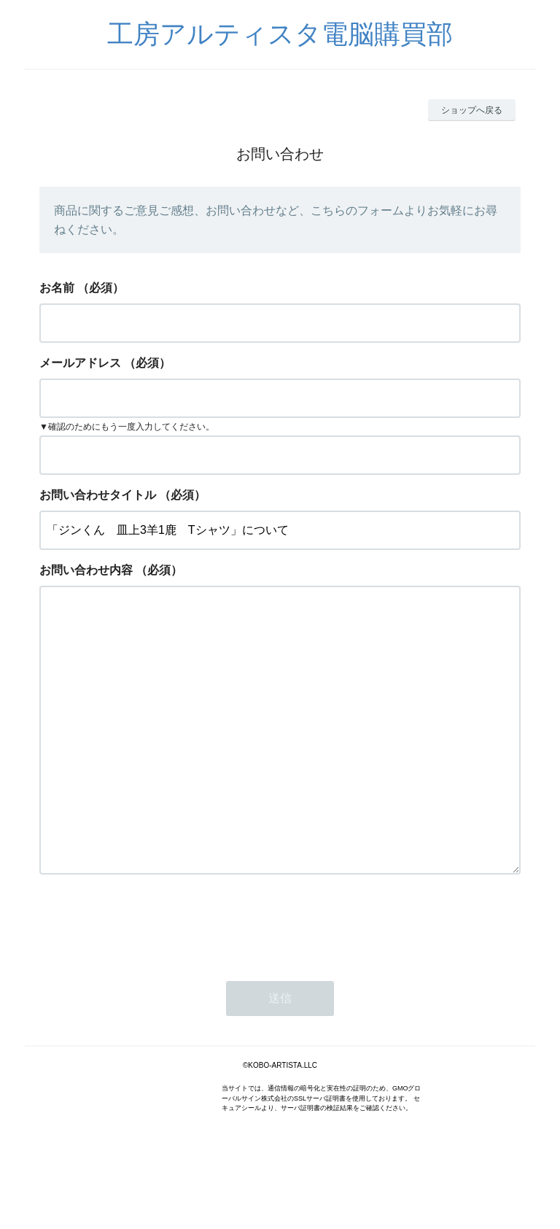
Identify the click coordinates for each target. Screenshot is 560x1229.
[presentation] (150, 981)
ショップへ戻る (471, 110)
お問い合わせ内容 (86, 570)
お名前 (56, 288)
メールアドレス (80, 363)
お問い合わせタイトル (97, 495)
